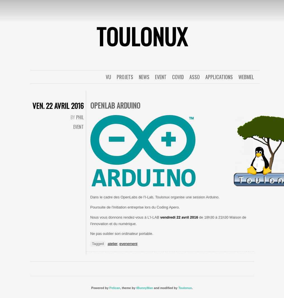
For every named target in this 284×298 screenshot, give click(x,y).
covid (178, 77)
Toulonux (185, 288)
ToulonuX (142, 36)
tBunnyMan (144, 288)
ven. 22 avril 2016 (58, 105)
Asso (194, 77)
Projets (125, 77)
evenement (128, 244)
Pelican (114, 288)
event (160, 77)
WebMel (246, 77)
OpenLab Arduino (115, 105)
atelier (113, 244)
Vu (108, 77)
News (144, 77)
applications (219, 77)
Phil (80, 117)
